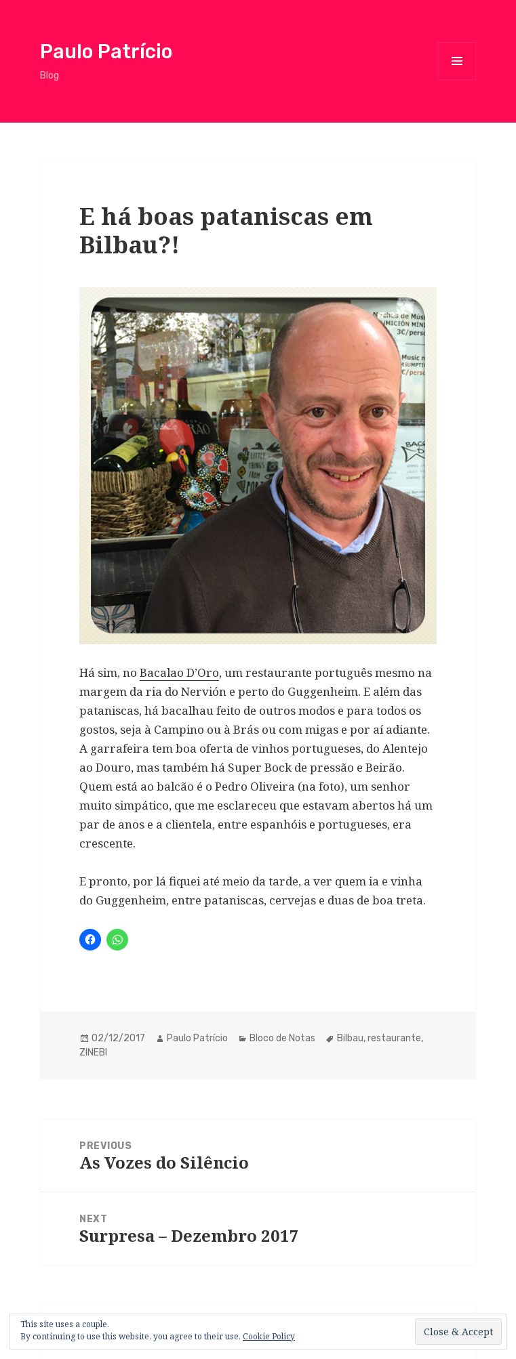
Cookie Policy (269, 1336)
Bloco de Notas (282, 1038)
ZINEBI (93, 1052)
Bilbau (350, 1038)
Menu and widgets (457, 79)
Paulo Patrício (106, 51)
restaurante (394, 1038)
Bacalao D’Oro (179, 672)
